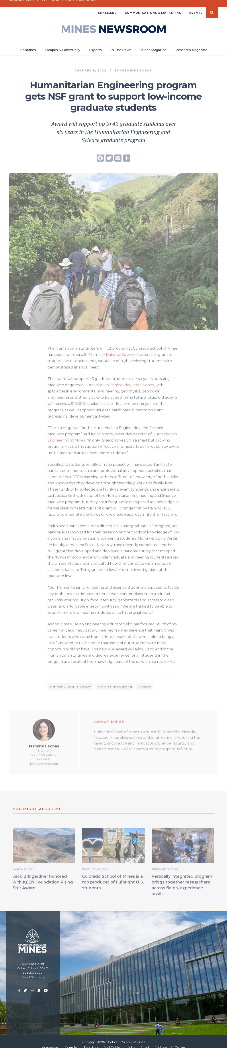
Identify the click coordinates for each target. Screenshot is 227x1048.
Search (212, 6)
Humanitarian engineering (115, 681)
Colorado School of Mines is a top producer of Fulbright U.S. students (113, 877)
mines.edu (107, 6)
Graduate (145, 681)
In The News (121, 44)
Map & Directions (33, 971)
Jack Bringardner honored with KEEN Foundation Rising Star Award (43, 877)
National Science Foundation (131, 350)
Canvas (180, 1041)
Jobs (131, 1041)
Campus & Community (62, 44)
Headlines (28, 44)
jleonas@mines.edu (43, 759)
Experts (95, 44)
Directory (91, 1041)
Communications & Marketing (153, 6)
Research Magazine (191, 44)
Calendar (71, 1041)
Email (145, 1041)
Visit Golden (112, 1041)
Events (196, 6)
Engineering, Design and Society (70, 681)
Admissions (50, 1041)
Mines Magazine (153, 44)
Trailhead (161, 1041)
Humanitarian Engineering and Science (119, 380)
